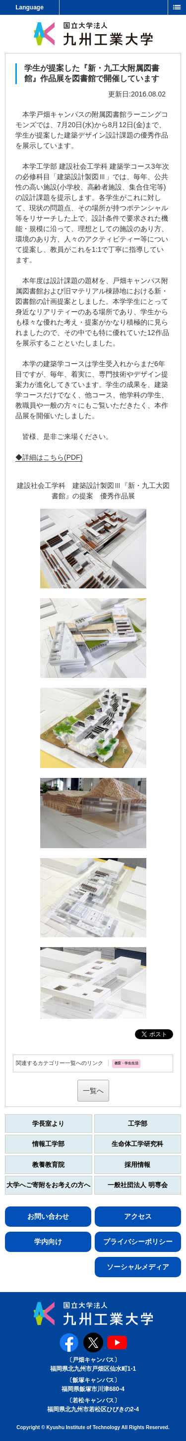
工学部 (137, 1123)
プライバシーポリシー (138, 1242)
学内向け (48, 1242)
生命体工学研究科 (137, 1144)
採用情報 (137, 1164)
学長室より (48, 1123)
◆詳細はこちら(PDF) (48, 457)
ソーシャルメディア (138, 1267)
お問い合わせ (48, 1216)
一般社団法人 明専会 (138, 1185)
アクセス (138, 1216)
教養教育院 (48, 1164)
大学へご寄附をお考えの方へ (48, 1185)
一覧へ (93, 1091)
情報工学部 (48, 1144)
